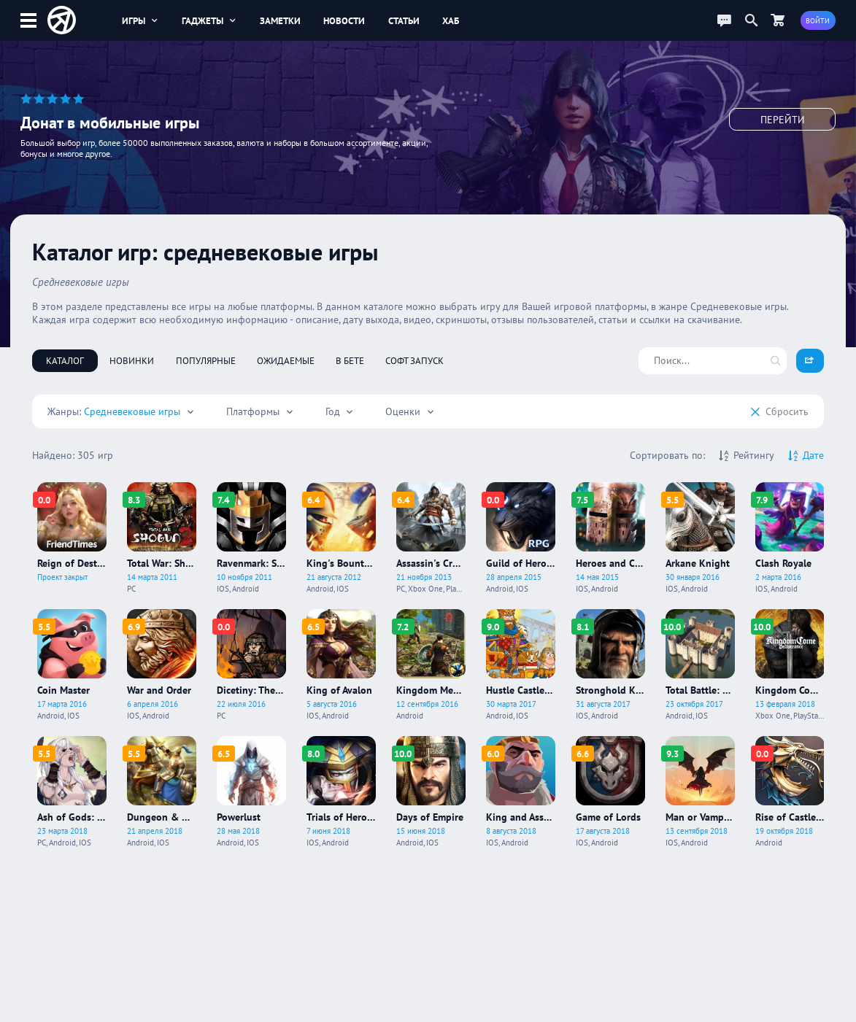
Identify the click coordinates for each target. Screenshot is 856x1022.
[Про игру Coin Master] (72, 665)
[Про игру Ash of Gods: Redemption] (72, 792)
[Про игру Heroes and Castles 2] (610, 538)
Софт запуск (414, 360)
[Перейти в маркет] (777, 20)
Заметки (280, 20)
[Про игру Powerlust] (251, 792)
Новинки (131, 360)
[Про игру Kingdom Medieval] (431, 665)
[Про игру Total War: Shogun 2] (161, 538)
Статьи (404, 20)
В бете (350, 360)
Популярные (206, 360)
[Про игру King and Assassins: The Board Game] (520, 792)
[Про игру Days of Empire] (431, 792)
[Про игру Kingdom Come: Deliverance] (790, 665)
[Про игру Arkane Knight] (700, 538)
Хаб (450, 20)
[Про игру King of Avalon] (341, 665)
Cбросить (779, 411)
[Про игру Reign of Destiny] (72, 538)
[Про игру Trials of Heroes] (341, 792)
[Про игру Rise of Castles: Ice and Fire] (790, 792)
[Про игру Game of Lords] (610, 792)
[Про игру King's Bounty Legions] (341, 538)
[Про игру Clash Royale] (790, 538)
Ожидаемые (286, 360)
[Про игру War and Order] (161, 665)
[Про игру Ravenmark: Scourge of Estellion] (251, 538)
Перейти (782, 124)
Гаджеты (209, 20)
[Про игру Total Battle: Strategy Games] (700, 665)
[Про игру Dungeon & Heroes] (161, 792)
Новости (344, 20)
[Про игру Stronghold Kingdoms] (610, 665)
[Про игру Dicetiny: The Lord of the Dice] (251, 665)
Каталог (65, 360)
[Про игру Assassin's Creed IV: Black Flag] (431, 538)
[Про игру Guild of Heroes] (520, 538)
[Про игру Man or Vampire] (700, 792)
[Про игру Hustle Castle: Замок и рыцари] (520, 665)
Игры (140, 20)
